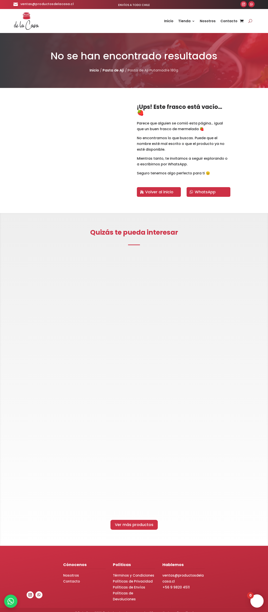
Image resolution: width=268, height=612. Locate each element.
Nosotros (208, 21)
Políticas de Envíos (129, 581)
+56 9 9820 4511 (176, 581)
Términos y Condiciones (133, 569)
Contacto (228, 21)
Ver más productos (134, 519)
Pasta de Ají (113, 70)
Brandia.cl (185, 607)
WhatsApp (205, 192)
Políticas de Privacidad (133, 575)
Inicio (168, 21)
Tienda (184, 21)
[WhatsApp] (11, 601)
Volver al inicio (159, 192)
